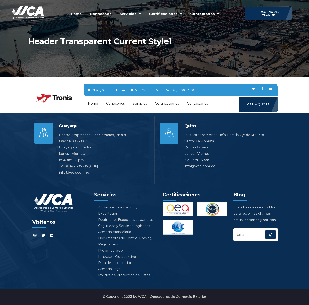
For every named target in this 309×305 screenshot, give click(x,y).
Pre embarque (108, 250)
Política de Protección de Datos (122, 275)
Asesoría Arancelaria (112, 232)
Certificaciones (165, 13)
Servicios (130, 13)
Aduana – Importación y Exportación (115, 210)
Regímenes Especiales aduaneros (123, 220)
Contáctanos (204, 13)
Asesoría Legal (108, 269)
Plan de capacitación (113, 263)
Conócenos (100, 14)
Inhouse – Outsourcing (115, 257)
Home (76, 14)
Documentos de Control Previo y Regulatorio (123, 241)
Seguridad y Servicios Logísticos (122, 226)
